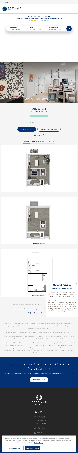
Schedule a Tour (26, 90)
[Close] (72, 439)
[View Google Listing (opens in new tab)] (39, 21)
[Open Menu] (74, 9)
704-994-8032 (39, 378)
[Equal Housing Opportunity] (34, 389)
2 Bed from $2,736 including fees (51, 18)
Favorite (39, 96)
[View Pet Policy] (39, 393)
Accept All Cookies (32, 448)
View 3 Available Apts (49, 90)
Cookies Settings (14, 448)
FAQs (30, 274)
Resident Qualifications (42, 274)
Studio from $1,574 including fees (39, 16)
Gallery (26, 102)
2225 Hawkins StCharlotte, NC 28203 (39, 383)
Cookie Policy (38, 443)
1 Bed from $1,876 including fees (27, 18)
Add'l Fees (33, 83)
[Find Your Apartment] (69, 28)
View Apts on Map (38, 102)
